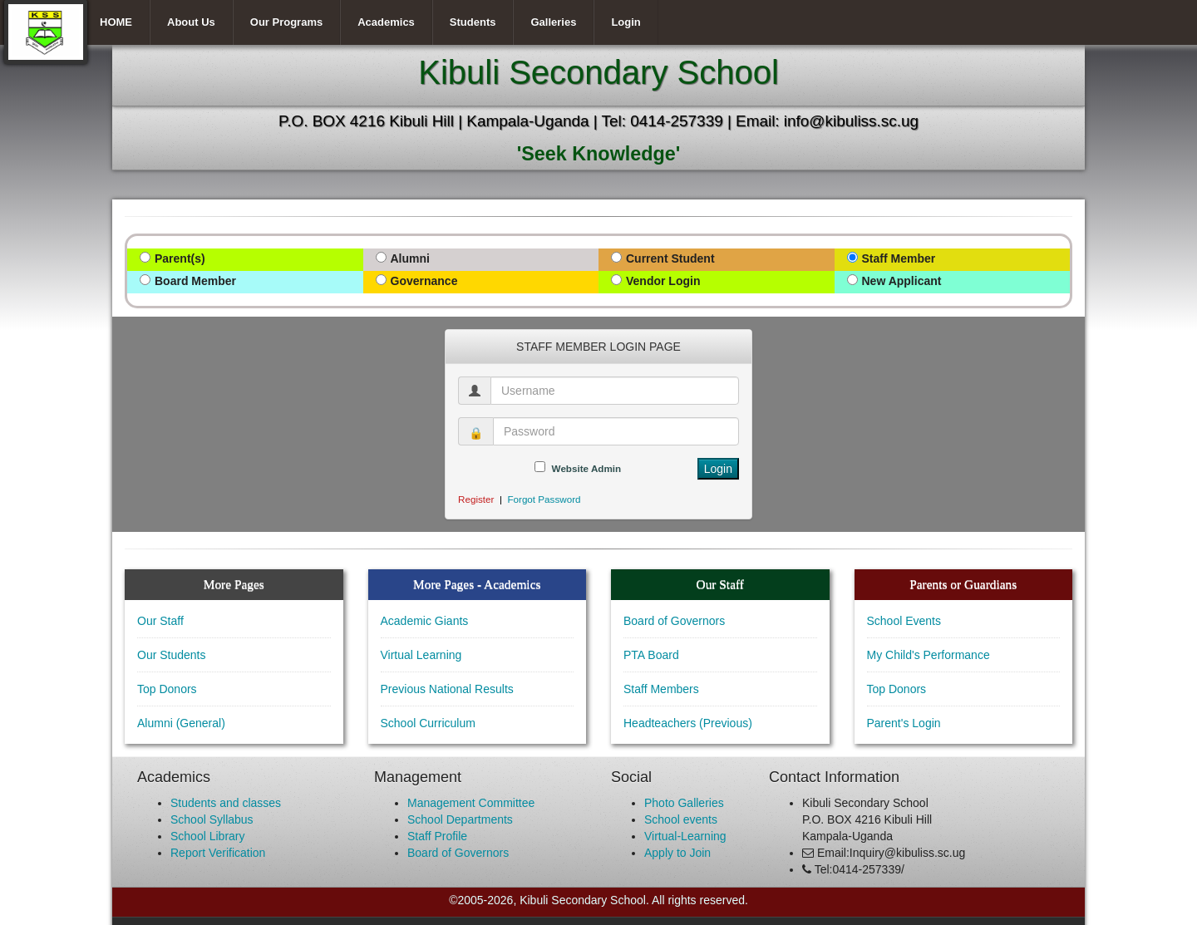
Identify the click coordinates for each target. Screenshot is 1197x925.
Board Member (195, 281)
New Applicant (902, 281)
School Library (207, 836)
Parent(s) (180, 258)
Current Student (670, 258)
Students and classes (225, 802)
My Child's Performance (928, 655)
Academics (386, 22)
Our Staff (160, 620)
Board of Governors (674, 620)
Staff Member (899, 258)
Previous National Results (447, 689)
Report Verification (217, 852)
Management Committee (470, 802)
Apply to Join (677, 852)
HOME (116, 22)
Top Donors (167, 689)
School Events (904, 620)
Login (625, 22)
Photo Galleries (684, 802)
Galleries (553, 22)
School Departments (460, 819)
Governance (424, 281)
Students (473, 22)
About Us (191, 22)
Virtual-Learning (685, 836)
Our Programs (286, 22)
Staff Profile (437, 836)
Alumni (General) (181, 723)
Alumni (410, 258)
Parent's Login (904, 723)
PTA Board (651, 655)
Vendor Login (663, 281)
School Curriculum (428, 723)
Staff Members (661, 689)
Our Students (171, 655)
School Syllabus (212, 819)
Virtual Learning (421, 655)
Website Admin (587, 468)
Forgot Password (543, 499)
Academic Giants (425, 620)
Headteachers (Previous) (687, 723)
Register (476, 499)
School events (680, 819)
